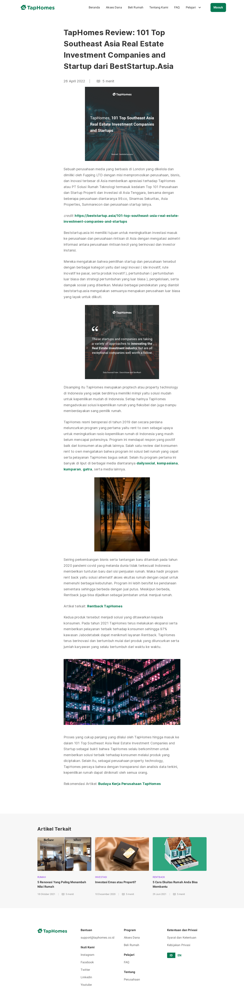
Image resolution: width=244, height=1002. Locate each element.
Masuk (218, 7)
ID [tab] (171, 955)
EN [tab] (179, 955)
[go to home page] (39, 7)
